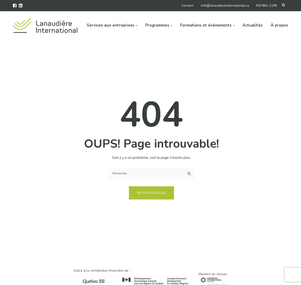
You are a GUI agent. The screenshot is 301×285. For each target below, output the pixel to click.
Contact (187, 5)
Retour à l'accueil (151, 193)
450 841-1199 (266, 5)
